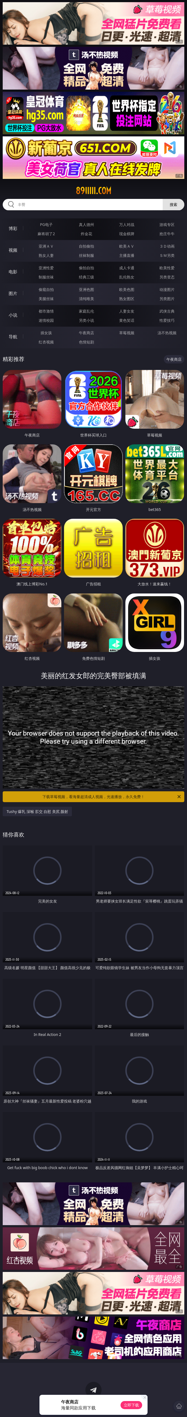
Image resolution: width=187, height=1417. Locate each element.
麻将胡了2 (46, 233)
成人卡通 (126, 267)
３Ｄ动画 (167, 246)
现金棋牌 (126, 233)
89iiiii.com (93, 190)
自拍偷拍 (86, 246)
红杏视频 (46, 342)
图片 (13, 293)
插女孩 (46, 332)
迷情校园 (46, 320)
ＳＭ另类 (167, 255)
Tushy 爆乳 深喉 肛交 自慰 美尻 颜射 (37, 811)
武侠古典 (167, 311)
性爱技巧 (167, 320)
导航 (13, 337)
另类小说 (86, 320)
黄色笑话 (126, 320)
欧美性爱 (167, 267)
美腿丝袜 (46, 298)
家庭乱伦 (86, 311)
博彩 (13, 228)
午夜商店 (86, 332)
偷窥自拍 (46, 289)
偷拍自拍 (86, 267)
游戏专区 (167, 224)
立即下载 (131, 1405)
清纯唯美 (86, 298)
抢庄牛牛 (167, 233)
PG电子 (46, 224)
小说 (13, 315)
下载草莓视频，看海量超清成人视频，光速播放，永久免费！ (112, 796)
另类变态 (167, 277)
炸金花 (86, 233)
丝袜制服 (86, 255)
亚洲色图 (86, 289)
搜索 (173, 204)
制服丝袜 (46, 277)
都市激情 (46, 311)
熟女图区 (126, 298)
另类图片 (167, 298)
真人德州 (86, 224)
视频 (13, 250)
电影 (13, 272)
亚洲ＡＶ (46, 246)
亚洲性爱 (46, 267)
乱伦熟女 (126, 277)
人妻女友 (126, 311)
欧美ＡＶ (126, 246)
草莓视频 (126, 332)
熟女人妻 (46, 255)
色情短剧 (86, 342)
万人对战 (126, 224)
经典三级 (86, 277)
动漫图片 (167, 289)
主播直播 (126, 255)
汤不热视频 (167, 332)
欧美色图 (126, 289)
